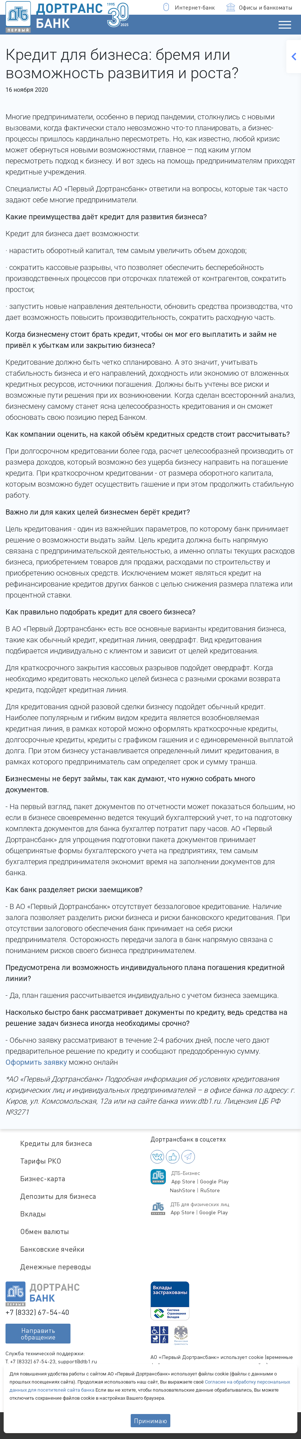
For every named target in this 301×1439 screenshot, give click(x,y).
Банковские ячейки (52, 1249)
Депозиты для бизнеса (58, 1196)
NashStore (182, 1190)
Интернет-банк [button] (188, 7)
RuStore (210, 1190)
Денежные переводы (55, 1266)
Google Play (214, 1181)
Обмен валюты (44, 1231)
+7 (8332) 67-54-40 (37, 1312)
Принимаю (150, 1421)
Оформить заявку (36, 1062)
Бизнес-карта (42, 1178)
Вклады (33, 1213)
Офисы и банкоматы (259, 7)
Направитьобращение (38, 1333)
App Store (183, 1181)
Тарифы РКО (40, 1160)
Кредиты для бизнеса (56, 1143)
